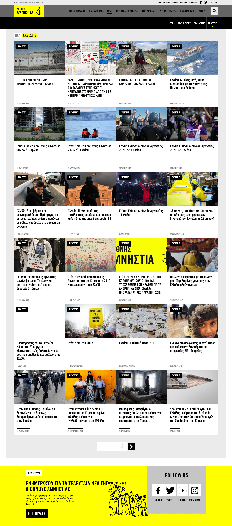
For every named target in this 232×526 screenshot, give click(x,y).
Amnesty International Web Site (29, 2)
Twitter (205, 2)
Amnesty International (29, 11)
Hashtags (183, 2)
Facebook (200, 2)
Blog (159, 2)
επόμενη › (131, 446)
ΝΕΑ (17, 35)
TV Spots (166, 2)
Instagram (215, 2)
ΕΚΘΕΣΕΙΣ (22, 46)
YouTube (210, 2)
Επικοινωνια (193, 2)
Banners (175, 2)
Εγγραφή (36, 514)
